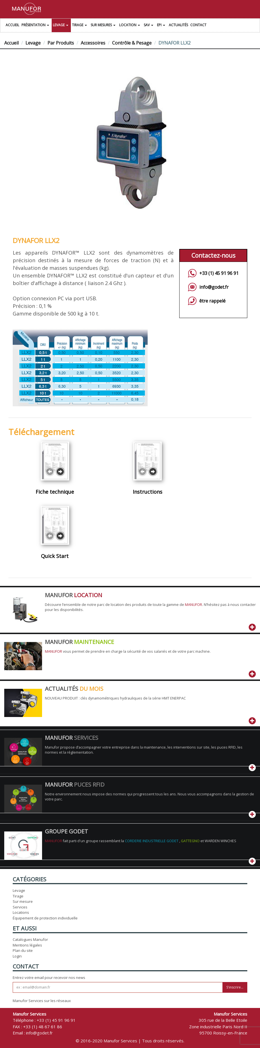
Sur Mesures (104, 26)
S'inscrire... (234, 987)
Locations (21, 912)
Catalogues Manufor (30, 939)
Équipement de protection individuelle (45, 918)
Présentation (36, 26)
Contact (198, 25)
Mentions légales (27, 945)
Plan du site (23, 950)
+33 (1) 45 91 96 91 (219, 273)
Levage (61, 26)
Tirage (80, 26)
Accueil (12, 25)
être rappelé (212, 301)
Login (17, 956)
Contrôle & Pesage (132, 43)
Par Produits (60, 43)
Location (130, 26)
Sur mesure (23, 901)
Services (20, 907)
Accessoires (93, 43)
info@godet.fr (214, 287)
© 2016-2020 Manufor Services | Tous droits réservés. (130, 1040)
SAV (149, 26)
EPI (162, 26)
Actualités (178, 25)
